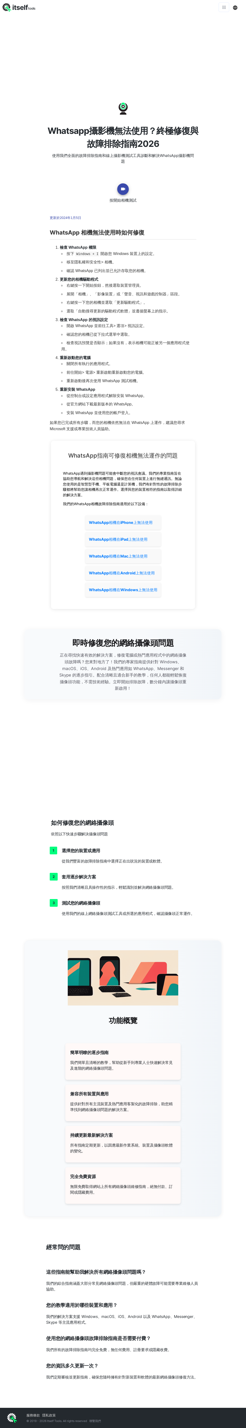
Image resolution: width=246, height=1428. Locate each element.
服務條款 (33, 1415)
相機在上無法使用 (121, 522)
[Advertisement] (123, 50)
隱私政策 (49, 1415)
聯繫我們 (95, 1421)
